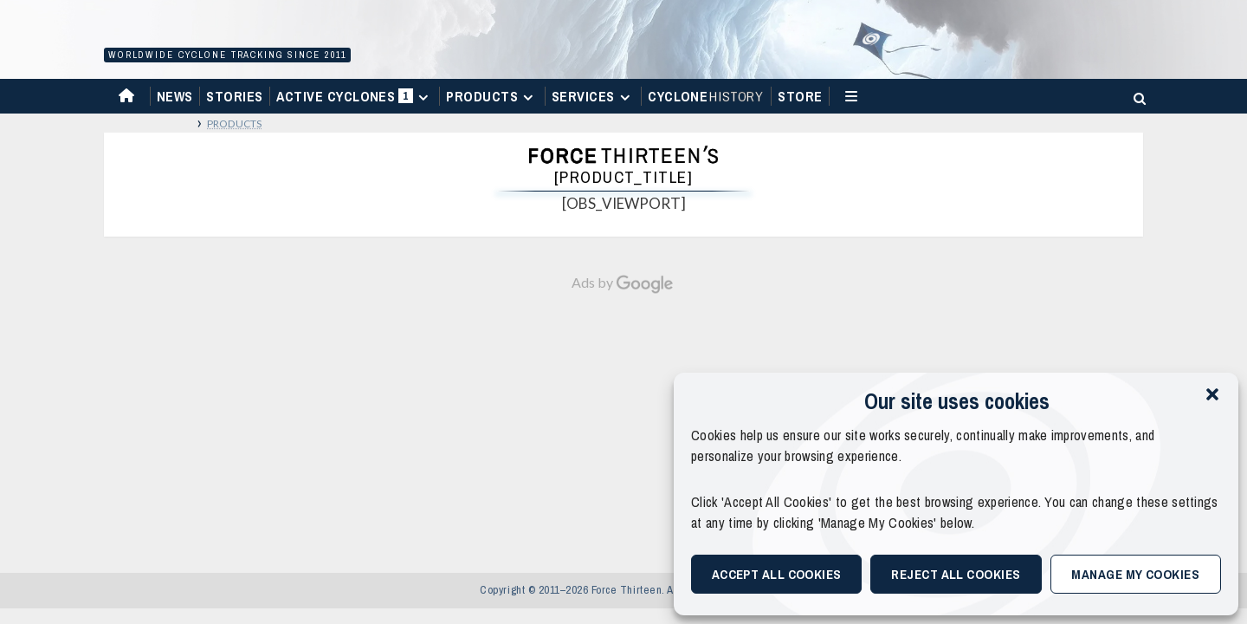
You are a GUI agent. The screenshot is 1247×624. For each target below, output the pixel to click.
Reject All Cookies (955, 574)
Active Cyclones (354, 100)
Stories (234, 96)
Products (492, 96)
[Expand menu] (423, 97)
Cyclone (706, 96)
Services (593, 96)
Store (800, 96)
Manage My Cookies (1135, 574)
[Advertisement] (623, 424)
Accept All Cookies (777, 574)
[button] (1212, 394)
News (175, 96)
